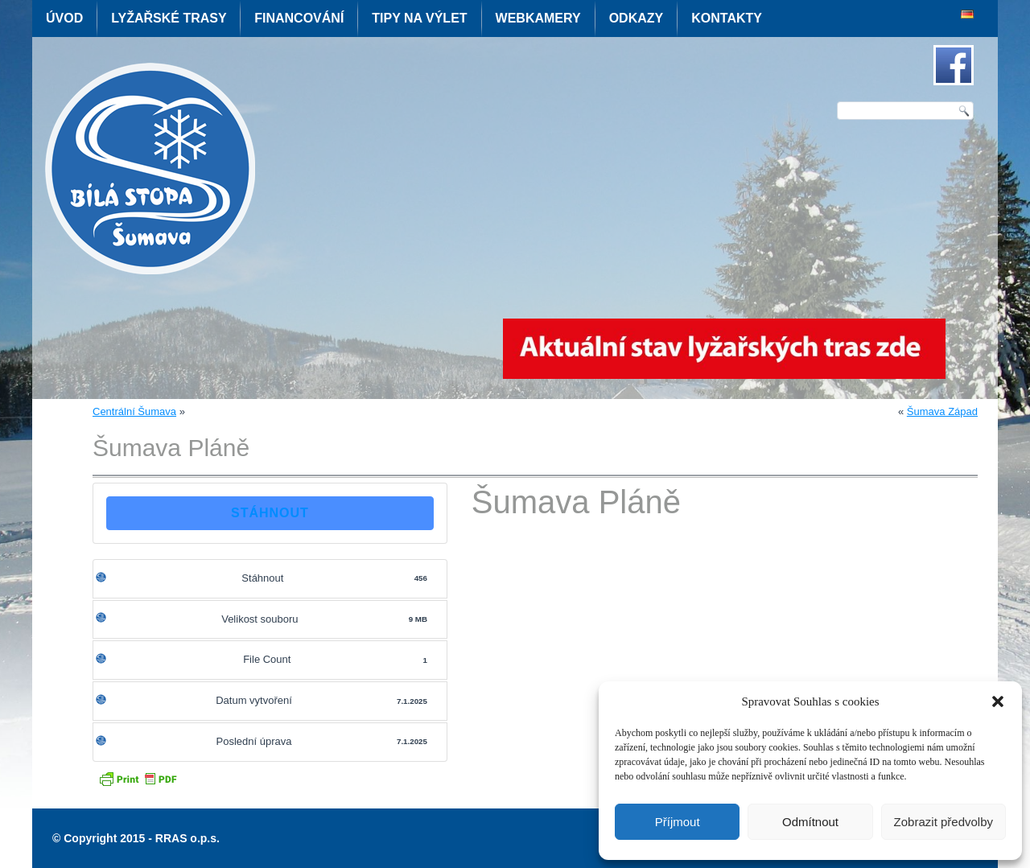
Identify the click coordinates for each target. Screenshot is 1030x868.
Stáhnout (270, 513)
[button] (998, 701)
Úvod (64, 18)
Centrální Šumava (134, 411)
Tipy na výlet (419, 18)
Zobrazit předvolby (943, 822)
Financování (299, 18)
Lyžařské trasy (168, 18)
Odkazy (636, 18)
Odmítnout (810, 822)
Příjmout (677, 822)
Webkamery (538, 18)
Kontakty (726, 18)
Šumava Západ (942, 411)
